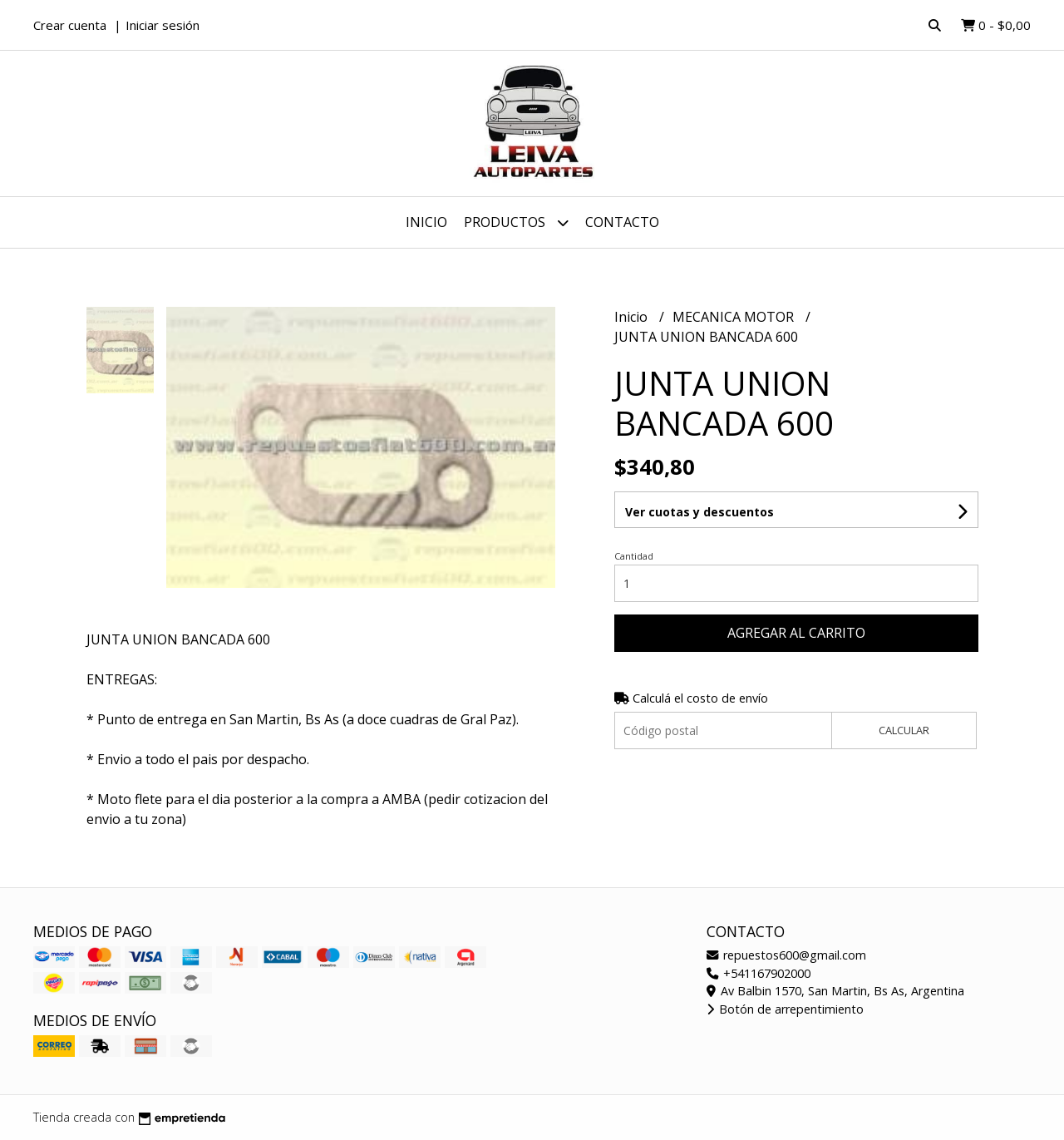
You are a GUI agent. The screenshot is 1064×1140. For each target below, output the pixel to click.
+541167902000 (758, 973)
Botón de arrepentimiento (785, 1009)
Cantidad (633, 556)
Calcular (904, 730)
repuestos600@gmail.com (786, 955)
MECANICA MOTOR (734, 317)
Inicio (426, 222)
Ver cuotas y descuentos (699, 512)
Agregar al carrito (796, 633)
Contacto (622, 222)
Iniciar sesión (163, 25)
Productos (516, 222)
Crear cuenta (69, 25)
